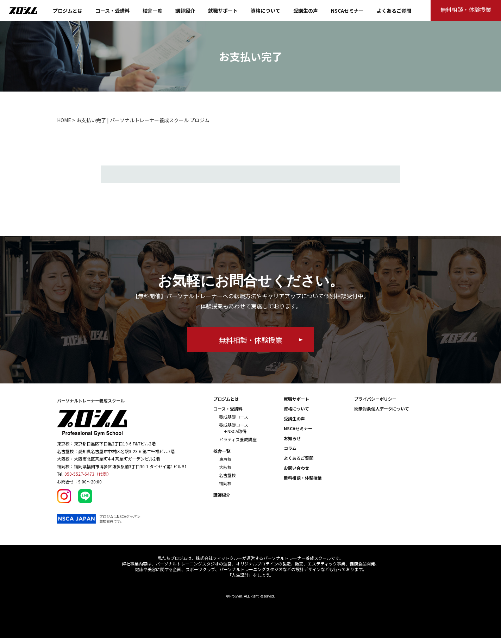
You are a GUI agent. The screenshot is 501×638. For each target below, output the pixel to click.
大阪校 (225, 467)
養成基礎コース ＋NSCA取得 (233, 428)
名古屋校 (227, 475)
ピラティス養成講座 (238, 439)
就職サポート (223, 10)
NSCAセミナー (347, 10)
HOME (64, 120)
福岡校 (225, 483)
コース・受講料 (112, 10)
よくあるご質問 (394, 10)
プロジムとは (67, 10)
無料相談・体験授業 (303, 478)
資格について (265, 10)
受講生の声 (305, 10)
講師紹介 (185, 10)
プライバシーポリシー (375, 399)
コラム (290, 448)
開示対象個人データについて (381, 409)
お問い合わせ (296, 468)
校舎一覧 (152, 10)
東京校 (225, 459)
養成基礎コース (233, 417)
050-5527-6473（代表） (87, 474)
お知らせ (292, 438)
